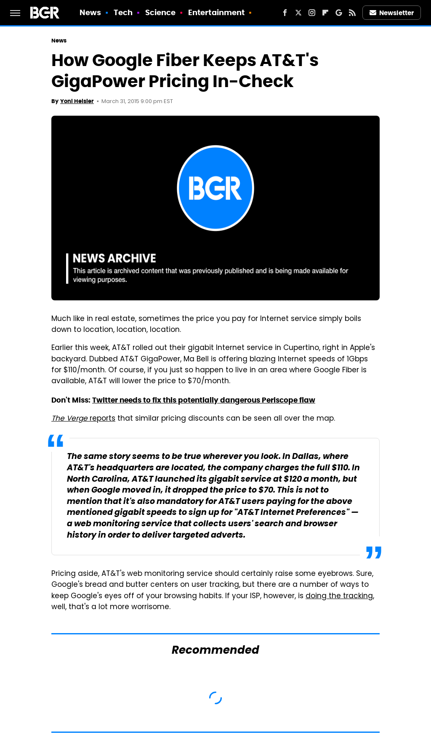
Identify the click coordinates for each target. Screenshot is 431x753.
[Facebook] (285, 12)
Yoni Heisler (77, 101)
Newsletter (392, 13)
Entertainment (216, 12)
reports (83, 419)
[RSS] (352, 12)
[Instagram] (312, 12)
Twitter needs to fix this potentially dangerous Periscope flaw (203, 400)
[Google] (338, 12)
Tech (123, 12)
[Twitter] (298, 12)
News (90, 12)
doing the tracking (339, 596)
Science (160, 12)
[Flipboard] (325, 12)
